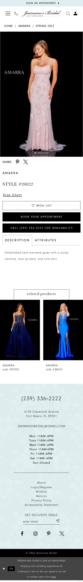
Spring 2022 (45, 26)
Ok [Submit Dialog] (12, 570)
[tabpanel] (41, 94)
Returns (41, 497)
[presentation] (20, 331)
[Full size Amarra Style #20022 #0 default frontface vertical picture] (41, 94)
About (41, 484)
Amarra (24, 26)
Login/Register (41, 488)
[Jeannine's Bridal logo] (41, 13)
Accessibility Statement (41, 506)
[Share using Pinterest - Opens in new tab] (17, 162)
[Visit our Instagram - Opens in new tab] (35, 535)
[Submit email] (57, 522)
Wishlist (41, 493)
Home (8, 26)
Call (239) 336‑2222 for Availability (41, 229)
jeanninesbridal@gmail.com (41, 427)
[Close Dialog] (4, 570)
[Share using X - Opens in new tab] (25, 162)
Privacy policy (41, 502)
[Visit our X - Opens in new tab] (62, 535)
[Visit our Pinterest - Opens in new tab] (48, 535)
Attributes (45, 241)
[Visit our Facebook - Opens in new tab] (22, 535)
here (53, 578)
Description (17, 241)
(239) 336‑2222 (41, 399)
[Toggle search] (68, 13)
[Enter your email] (41, 522)
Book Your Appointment (41, 217)
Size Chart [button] (12, 195)
